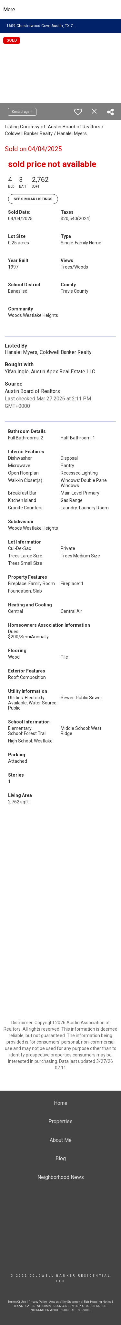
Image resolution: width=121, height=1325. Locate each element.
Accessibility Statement (65, 1301)
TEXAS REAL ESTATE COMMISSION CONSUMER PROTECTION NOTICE (60, 1306)
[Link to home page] (60, 9)
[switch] (78, 112)
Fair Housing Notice (98, 1301)
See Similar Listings (33, 199)
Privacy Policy (37, 1301)
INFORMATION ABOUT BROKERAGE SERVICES (60, 1310)
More (9, 9)
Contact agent (22, 111)
